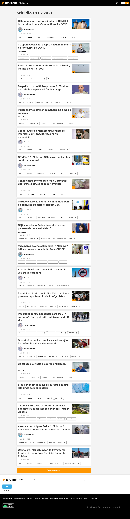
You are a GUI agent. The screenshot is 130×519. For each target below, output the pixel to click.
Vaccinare (40, 262)
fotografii (41, 306)
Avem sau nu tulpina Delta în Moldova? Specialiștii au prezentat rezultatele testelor (44, 428)
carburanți (63, 356)
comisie (50, 419)
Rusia (41, 79)
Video (32, 79)
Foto (20, 306)
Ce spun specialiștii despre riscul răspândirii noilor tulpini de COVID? (44, 46)
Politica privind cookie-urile (79, 498)
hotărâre (39, 419)
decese (71, 173)
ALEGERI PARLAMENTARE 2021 (46, 217)
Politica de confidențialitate (59, 498)
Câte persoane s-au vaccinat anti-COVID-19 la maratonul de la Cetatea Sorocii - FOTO (43, 22)
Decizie (61, 262)
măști (48, 398)
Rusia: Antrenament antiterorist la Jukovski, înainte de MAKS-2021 (44, 67)
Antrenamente (52, 79)
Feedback (94, 498)
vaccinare (50, 149)
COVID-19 (63, 37)
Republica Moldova (58, 58)
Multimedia (22, 79)
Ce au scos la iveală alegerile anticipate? (42, 363)
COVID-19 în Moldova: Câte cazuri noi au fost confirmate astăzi (44, 158)
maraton (74, 37)
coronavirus (40, 173)
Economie (29, 217)
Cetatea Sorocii (51, 37)
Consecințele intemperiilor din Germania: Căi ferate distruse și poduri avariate (42, 182)
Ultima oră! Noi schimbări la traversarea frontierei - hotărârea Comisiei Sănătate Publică (42, 453)
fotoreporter (62, 306)
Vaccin (50, 442)
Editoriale (119, 480)
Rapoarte (71, 217)
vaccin (39, 37)
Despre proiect (7, 498)
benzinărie (51, 356)
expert (47, 102)
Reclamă (45, 498)
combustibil (74, 356)
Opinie (38, 102)
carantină (40, 285)
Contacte (37, 498)
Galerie (51, 306)
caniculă (71, 123)
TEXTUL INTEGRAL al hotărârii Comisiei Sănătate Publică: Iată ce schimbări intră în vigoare (43, 408)
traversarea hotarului (70, 463)
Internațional (83, 480)
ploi (62, 194)
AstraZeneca (62, 149)
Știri (20, 37)
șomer (70, 238)
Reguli (39, 398)
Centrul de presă (19, 498)
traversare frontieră (54, 463)
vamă (49, 333)
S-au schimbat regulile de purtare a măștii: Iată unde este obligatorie (43, 386)
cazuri (62, 173)
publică (70, 419)
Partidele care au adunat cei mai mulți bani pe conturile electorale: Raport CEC (43, 203)
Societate (29, 37)
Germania (42, 194)
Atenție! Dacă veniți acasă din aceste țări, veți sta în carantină (42, 271)
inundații (52, 194)
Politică (29, 102)
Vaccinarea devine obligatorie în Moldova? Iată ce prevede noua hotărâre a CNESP (43, 247)
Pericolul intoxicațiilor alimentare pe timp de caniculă (44, 111)
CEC (62, 217)
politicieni (66, 102)
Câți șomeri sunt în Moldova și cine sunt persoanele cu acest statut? (42, 226)
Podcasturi (22, 58)
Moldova (60, 442)
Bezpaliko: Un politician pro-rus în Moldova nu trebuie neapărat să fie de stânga (43, 88)
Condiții (57, 398)
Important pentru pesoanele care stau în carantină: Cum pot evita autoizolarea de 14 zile (43, 317)
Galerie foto (75, 306)
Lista (49, 285)
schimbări (40, 463)
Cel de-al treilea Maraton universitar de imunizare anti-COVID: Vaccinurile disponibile (41, 134)
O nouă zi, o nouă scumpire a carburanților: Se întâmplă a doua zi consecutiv (43, 342)
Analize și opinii (107, 480)
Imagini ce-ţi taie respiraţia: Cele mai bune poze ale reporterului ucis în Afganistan (43, 294)
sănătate (60, 419)
